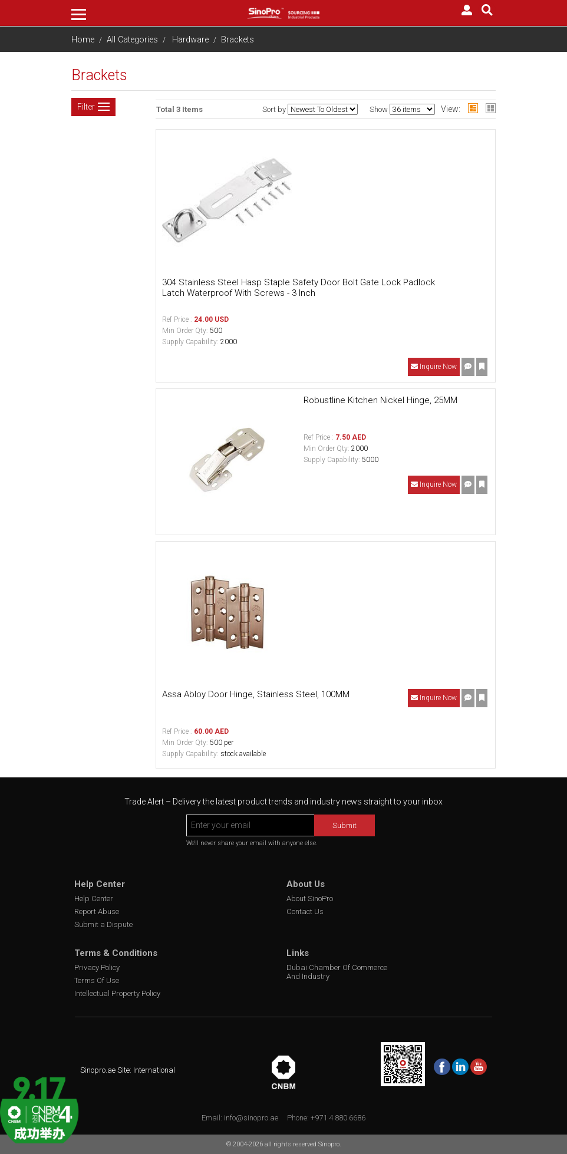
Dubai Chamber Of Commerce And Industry (336, 972)
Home (82, 40)
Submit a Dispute (103, 924)
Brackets (237, 40)
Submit (344, 825)
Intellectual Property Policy (117, 993)
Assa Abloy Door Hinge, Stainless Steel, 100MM (256, 694)
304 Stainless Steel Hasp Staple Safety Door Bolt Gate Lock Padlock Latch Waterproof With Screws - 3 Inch (298, 287)
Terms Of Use (96, 980)
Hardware (190, 40)
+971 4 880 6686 (338, 1117)
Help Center (93, 898)
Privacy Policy (97, 967)
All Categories (132, 40)
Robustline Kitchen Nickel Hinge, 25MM (380, 400)
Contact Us (305, 911)
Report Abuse (96, 911)
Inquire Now (434, 366)
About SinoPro (309, 898)
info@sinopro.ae (251, 1117)
